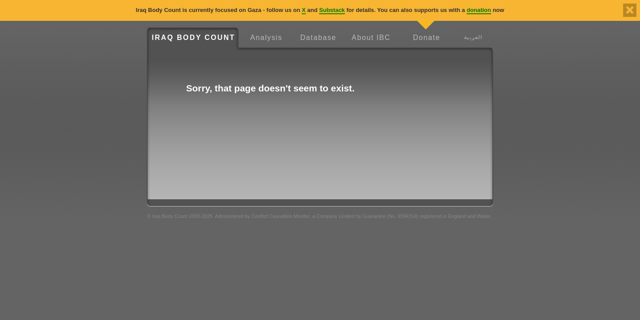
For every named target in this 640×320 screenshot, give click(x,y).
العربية (473, 37)
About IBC (371, 37)
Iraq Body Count (193, 37)
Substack (332, 10)
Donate (426, 37)
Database (318, 37)
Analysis (266, 37)
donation (479, 10)
